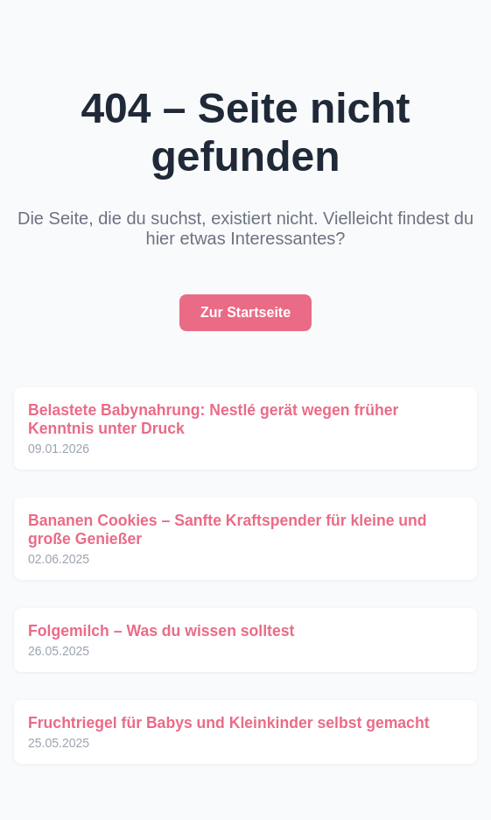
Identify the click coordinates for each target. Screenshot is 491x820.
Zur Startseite (245, 312)
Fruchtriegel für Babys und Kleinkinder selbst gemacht (229, 723)
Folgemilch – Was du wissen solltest (161, 631)
